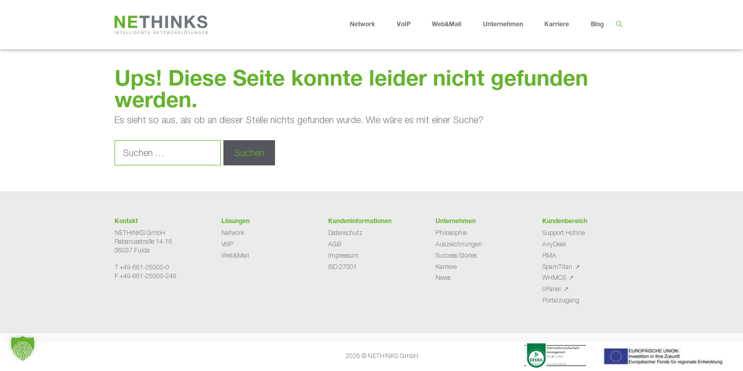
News (442, 277)
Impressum (343, 255)
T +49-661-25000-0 (142, 267)
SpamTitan (557, 267)
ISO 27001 (342, 267)
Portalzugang (560, 300)
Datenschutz (345, 233)
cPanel (551, 289)
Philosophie (451, 233)
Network (370, 24)
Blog (597, 25)
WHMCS (554, 277)
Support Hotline (563, 233)
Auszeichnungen (458, 244)
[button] (22, 348)
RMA (549, 255)
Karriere (564, 24)
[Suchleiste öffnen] (618, 24)
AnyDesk (554, 244)
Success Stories (456, 255)
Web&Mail (454, 24)
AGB (334, 244)
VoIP (412, 24)
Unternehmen (511, 24)
